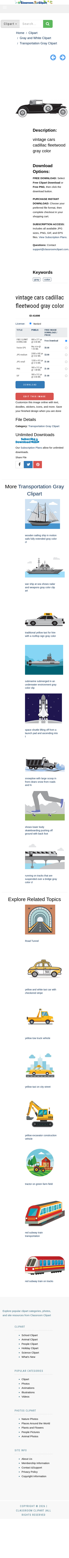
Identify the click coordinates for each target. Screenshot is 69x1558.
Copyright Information (34, 1476)
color (47, 279)
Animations (28, 1387)
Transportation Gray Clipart (38, 43)
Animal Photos (30, 1436)
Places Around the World (36, 1423)
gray (36, 279)
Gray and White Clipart (35, 38)
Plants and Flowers (33, 1427)
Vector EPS (21, 348)
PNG (18, 369)
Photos (26, 1383)
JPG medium (22, 355)
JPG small (21, 362)
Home (20, 33)
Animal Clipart (30, 1339)
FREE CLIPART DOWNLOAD (22, 340)
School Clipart (30, 1335)
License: (20, 323)
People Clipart (30, 1343)
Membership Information (36, 1463)
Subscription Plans (31, 447)
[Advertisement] (34, 81)
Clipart (32, 33)
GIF (18, 376)
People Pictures (31, 1432)
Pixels (34, 330)
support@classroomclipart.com (50, 249)
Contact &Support (32, 1467)
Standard (37, 324)
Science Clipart (30, 1352)
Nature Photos (30, 1418)
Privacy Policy (30, 1471)
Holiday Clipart (30, 1348)
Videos (25, 1396)
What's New (28, 1356)
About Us (27, 1458)
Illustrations (28, 1392)
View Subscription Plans (53, 237)
